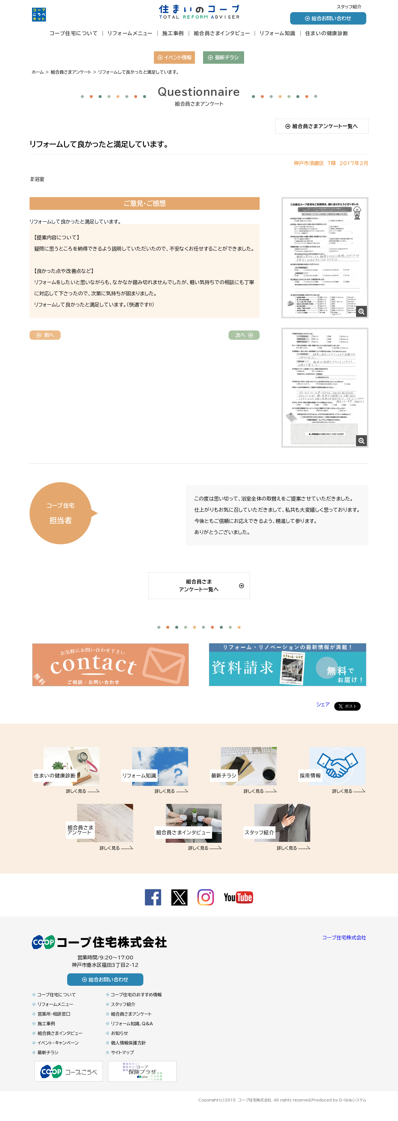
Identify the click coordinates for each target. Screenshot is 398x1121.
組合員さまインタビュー (222, 33)
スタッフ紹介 (349, 7)
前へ (45, 335)
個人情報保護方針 (128, 1051)
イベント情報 (175, 57)
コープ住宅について (74, 33)
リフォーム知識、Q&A (132, 1032)
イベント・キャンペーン (58, 1051)
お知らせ (119, 1042)
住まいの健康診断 (327, 33)
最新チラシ (223, 57)
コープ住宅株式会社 (344, 946)
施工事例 (173, 33)
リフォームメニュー (130, 33)
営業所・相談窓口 (54, 1023)
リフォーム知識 (278, 33)
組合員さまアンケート (131, 1023)
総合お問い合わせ (328, 18)
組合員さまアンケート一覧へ (322, 126)
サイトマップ (122, 1061)
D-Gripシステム (352, 1108)
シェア (323, 713)
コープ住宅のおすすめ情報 (136, 1003)
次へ (244, 335)
